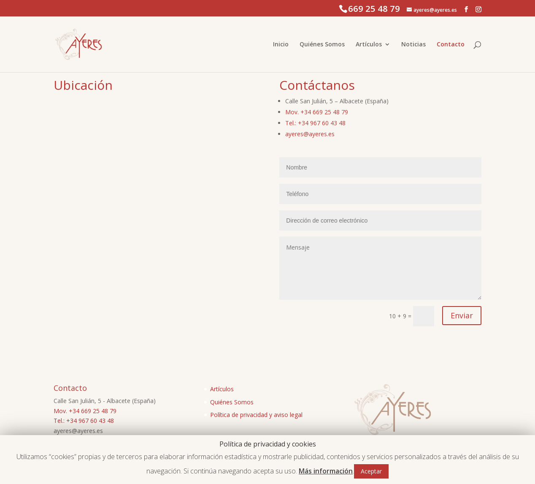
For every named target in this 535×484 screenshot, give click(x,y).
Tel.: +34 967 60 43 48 (315, 123)
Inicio (281, 44)
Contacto (451, 44)
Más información (326, 471)
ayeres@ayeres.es (310, 134)
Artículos (369, 44)
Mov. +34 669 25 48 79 (316, 112)
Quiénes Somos (322, 44)
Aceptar (371, 471)
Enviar (462, 315)
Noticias (413, 44)
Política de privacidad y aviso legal (256, 415)
